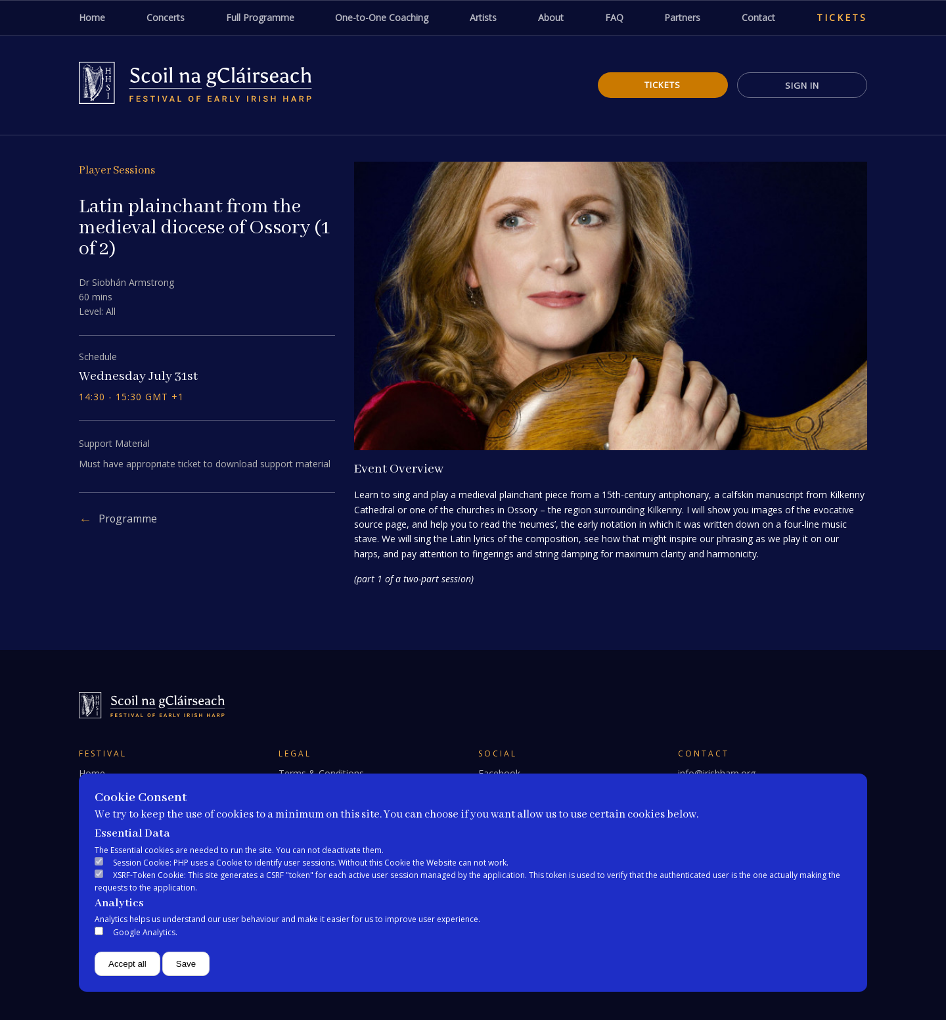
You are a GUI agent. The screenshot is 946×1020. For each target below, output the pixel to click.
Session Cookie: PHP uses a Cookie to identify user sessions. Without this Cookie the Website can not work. (310, 862)
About (551, 17)
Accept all (127, 964)
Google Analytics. (145, 932)
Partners (682, 17)
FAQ (614, 17)
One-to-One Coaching (381, 17)
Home (92, 17)
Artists (483, 17)
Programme (128, 518)
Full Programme (260, 17)
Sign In (801, 85)
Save (186, 964)
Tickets (842, 17)
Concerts (165, 17)
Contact (758, 17)
